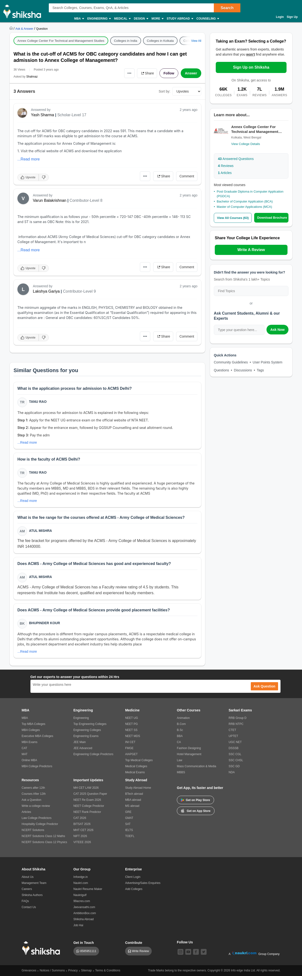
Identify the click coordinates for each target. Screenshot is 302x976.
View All (196, 41)
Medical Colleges (136, 766)
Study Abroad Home (138, 787)
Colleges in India (125, 41)
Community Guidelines (231, 362)
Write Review (140, 951)
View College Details (245, 144)
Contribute (133, 943)
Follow (169, 73)
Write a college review (36, 806)
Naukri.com (80, 883)
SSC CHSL (236, 760)
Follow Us (185, 942)
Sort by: (164, 91)
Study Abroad (180, 18)
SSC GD (234, 766)
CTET (232, 730)
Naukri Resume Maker (87, 889)
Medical (122, 18)
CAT (24, 748)
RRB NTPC (236, 724)
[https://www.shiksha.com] (12, 28)
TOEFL (129, 836)
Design (141, 18)
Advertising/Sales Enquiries (142, 883)
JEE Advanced (82, 748)
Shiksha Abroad (83, 919)
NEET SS (131, 730)
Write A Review (251, 250)
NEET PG (131, 724)
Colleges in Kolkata (160, 41)
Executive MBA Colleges (37, 736)
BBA (180, 736)
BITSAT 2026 (82, 824)
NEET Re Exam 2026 (87, 800)
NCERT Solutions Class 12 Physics (44, 842)
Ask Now (277, 330)
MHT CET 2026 (83, 830)
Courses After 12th (34, 793)
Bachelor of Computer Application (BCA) (245, 201)
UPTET (233, 736)
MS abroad (132, 806)
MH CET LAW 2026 (86, 787)
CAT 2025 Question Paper (90, 793)
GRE (128, 812)
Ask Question (264, 686)
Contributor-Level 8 (86, 200)
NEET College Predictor (88, 806)
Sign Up (292, 17)
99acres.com (81, 901)
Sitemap (86, 970)
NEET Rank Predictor (87, 812)
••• (129, 73)
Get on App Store (195, 810)
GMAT (129, 818)
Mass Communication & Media (196, 766)
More (157, 18)
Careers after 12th (33, 787)
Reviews (226, 166)
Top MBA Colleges (33, 724)
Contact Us (29, 907)
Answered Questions (236, 159)
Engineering (98, 18)
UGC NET (235, 742)
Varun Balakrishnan (49, 200)
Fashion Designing (189, 748)
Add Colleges (133, 889)
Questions (221, 370)
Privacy (73, 970)
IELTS (129, 830)
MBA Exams (29, 742)
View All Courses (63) (233, 218)
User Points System (267, 362)
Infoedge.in (80, 877)
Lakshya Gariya (46, 291)
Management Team (34, 883)
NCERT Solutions (33, 830)
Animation (183, 718)
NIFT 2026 (80, 836)
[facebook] (196, 952)
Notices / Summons (52, 970)
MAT (25, 754)
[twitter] (204, 952)
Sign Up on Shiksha (251, 67)
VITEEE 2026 (82, 842)
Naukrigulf (79, 895)
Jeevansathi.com (84, 907)
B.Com (181, 724)
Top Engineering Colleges (90, 724)
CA (179, 742)
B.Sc (180, 730)
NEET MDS (132, 736)
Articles (225, 173)
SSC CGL (235, 754)
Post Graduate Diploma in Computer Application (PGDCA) (250, 194)
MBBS (181, 772)
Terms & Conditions (107, 970)
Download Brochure (272, 217)
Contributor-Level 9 (79, 291)
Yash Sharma (42, 115)
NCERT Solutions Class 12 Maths (43, 836)
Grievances (29, 970)
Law (179, 760)
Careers (27, 889)
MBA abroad (133, 800)
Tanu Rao (38, 402)
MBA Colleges (31, 730)
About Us (28, 877)
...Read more (28, 159)
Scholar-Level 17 (71, 115)
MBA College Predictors (37, 766)
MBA (79, 18)
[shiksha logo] (42, 948)
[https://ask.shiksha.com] (24, 28)
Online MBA (29, 760)
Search (227, 8)
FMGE (129, 748)
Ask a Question (31, 800)
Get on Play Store (195, 800)
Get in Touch (83, 943)
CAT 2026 (79, 818)
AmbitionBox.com (84, 913)
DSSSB (233, 748)
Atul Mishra (40, 531)
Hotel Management (189, 754)
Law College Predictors (36, 818)
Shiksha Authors (32, 895)
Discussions (243, 370)
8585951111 (88, 951)
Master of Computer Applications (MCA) (244, 207)
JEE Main (79, 742)
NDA (232, 772)
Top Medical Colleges (139, 760)
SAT (127, 824)
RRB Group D (237, 718)
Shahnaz (32, 76)
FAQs (25, 901)
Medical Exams (135, 772)
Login (280, 17)
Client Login (132, 877)
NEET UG (131, 718)
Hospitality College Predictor (40, 824)
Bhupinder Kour (44, 623)
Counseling (207, 18)
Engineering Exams (86, 736)
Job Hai (78, 925)
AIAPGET (131, 754)
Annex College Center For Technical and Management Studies (60, 41)
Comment (187, 176)
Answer (191, 73)
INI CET (130, 742)
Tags (260, 370)
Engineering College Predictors (93, 754)
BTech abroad (134, 793)
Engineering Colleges (87, 730)
